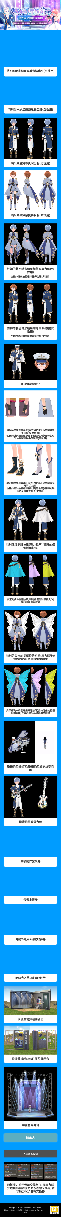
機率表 (30, 1137)
